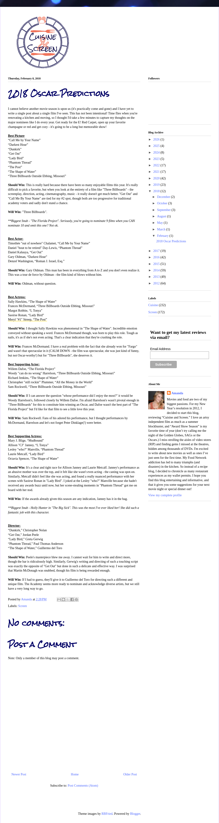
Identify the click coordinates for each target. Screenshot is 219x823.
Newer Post (18, 774)
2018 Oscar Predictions (171, 241)
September (164, 210)
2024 (157, 152)
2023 (157, 159)
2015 (157, 264)
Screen (22, 606)
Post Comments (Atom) (83, 785)
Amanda (27, 599)
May (160, 222)
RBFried (107, 813)
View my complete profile (165, 495)
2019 (157, 184)
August (162, 216)
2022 (157, 165)
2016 (157, 257)
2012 (157, 283)
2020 (157, 178)
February (163, 235)
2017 (157, 251)
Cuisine (153, 305)
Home (75, 774)
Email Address (160, 349)
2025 (157, 146)
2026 (157, 139)
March (161, 229)
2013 (157, 276)
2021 (157, 171)
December (164, 197)
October (162, 203)
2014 (157, 270)
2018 (157, 191)
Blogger (135, 813)
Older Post (130, 774)
